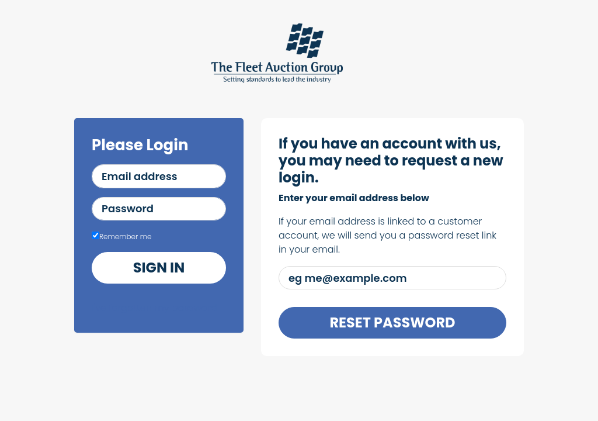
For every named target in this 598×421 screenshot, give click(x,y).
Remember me (121, 236)
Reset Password (392, 322)
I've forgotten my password (154, 308)
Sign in (159, 267)
